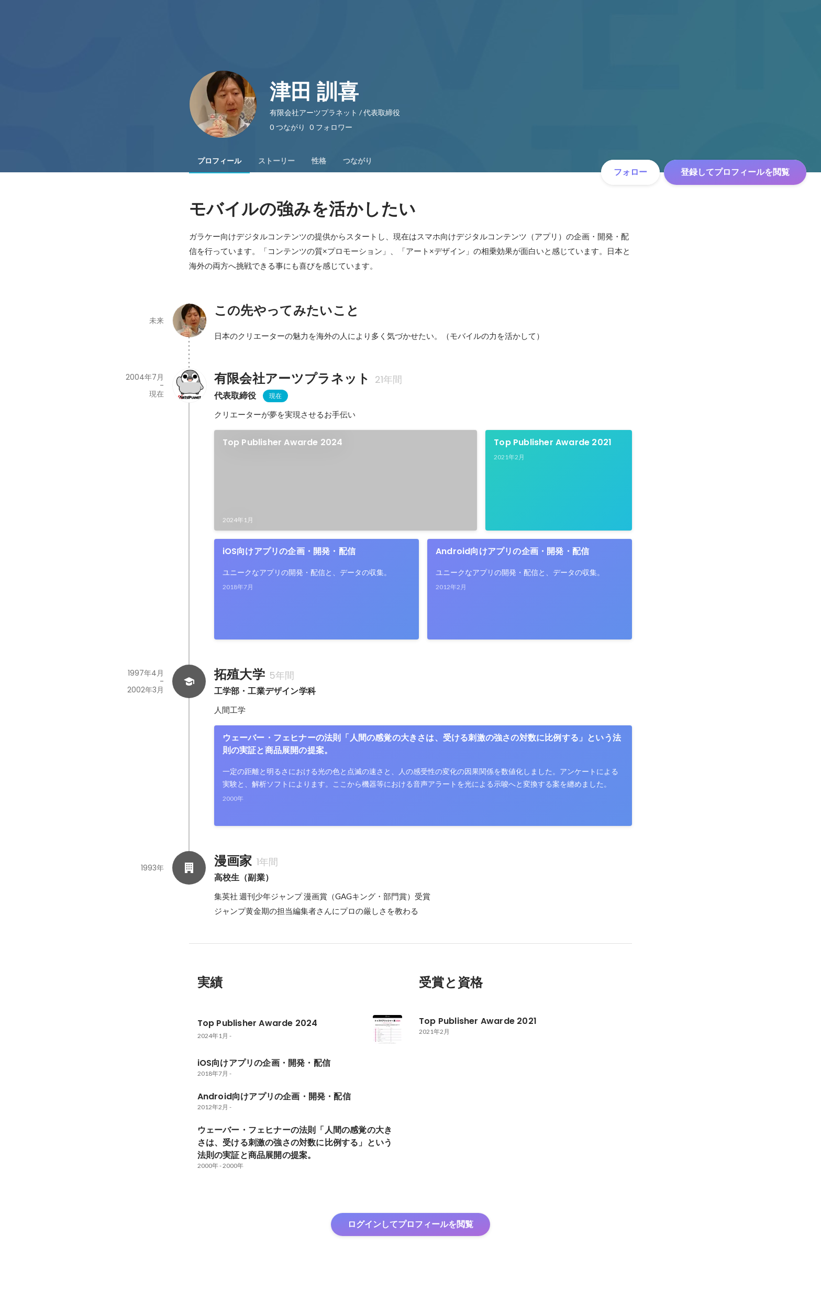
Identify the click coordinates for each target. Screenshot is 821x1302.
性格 (319, 161)
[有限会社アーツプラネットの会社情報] (189, 385)
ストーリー (276, 161)
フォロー (630, 172)
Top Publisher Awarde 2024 (283, 442)
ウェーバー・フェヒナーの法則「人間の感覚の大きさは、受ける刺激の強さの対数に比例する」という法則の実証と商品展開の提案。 (422, 744)
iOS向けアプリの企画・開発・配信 (289, 551)
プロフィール (219, 161)
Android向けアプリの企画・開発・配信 (512, 551)
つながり (357, 161)
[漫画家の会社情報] (189, 868)
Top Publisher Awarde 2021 (553, 442)
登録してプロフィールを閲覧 (735, 172)
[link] (345, 480)
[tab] (219, 160)
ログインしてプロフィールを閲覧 (410, 1224)
